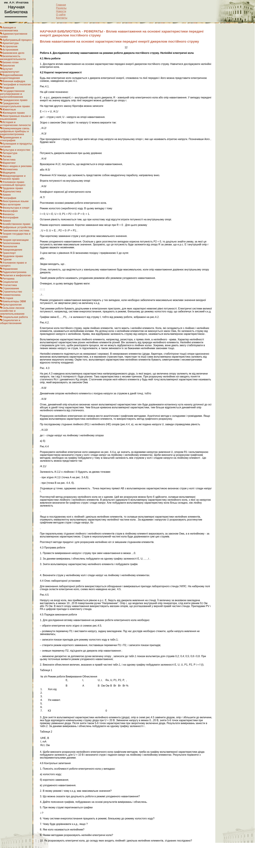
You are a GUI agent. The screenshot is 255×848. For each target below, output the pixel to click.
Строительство (12, 291)
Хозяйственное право (16, 224)
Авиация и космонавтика (9, 29)
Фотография (10, 217)
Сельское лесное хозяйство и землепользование (12, 311)
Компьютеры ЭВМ (14, 301)
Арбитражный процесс (17, 40)
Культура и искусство (16, 149)
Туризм (7, 259)
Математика (10, 169)
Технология (9, 246)
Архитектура (10, 43)
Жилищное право (13, 112)
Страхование (10, 288)
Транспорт (9, 253)
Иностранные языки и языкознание (15, 117)
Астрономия (10, 49)
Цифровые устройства (17, 227)
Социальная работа (15, 317)
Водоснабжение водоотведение (11, 76)
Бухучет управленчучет (9, 70)
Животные (9, 109)
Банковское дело (13, 53)
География (9, 198)
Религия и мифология (16, 275)
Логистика (8, 159)
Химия (6, 194)
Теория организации (15, 240)
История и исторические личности (15, 124)
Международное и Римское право (13, 177)
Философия (10, 211)
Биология (8, 65)
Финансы (8, 214)
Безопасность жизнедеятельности (13, 57)
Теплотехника (11, 243)
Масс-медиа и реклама (17, 166)
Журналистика (11, 191)
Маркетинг (9, 162)
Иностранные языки (15, 201)
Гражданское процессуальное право (15, 105)
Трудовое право (12, 188)
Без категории (11, 204)
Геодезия (8, 87)
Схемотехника (11, 295)
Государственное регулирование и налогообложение (12, 94)
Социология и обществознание (11, 322)
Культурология (12, 304)
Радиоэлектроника (14, 272)
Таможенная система (15, 230)
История (7, 298)
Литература (9, 153)
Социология (10, 281)
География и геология (16, 84)
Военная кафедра (13, 81)
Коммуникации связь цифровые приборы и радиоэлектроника (15, 131)
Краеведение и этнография (10, 139)
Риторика (8, 278)
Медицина (8, 172)
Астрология (9, 46)
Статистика (9, 285)
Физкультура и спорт (15, 207)
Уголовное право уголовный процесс (13, 183)
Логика (6, 156)
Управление (10, 268)
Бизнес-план (10, 62)
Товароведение (12, 249)
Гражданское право (14, 100)
